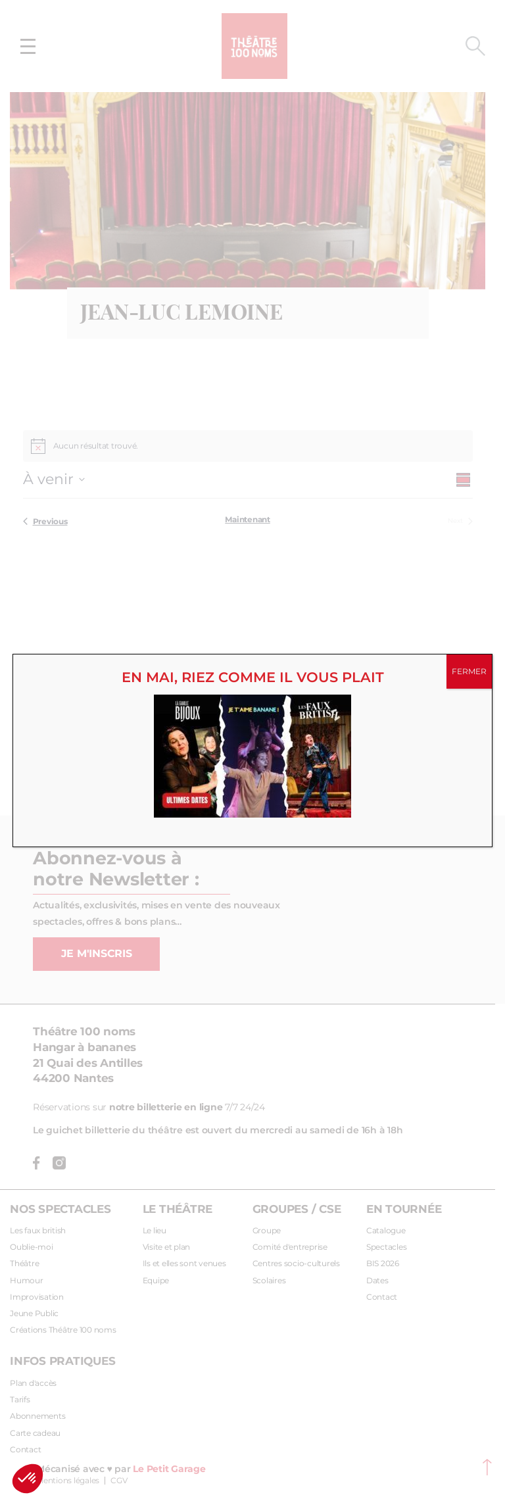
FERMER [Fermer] (469, 672)
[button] (27, 1478)
